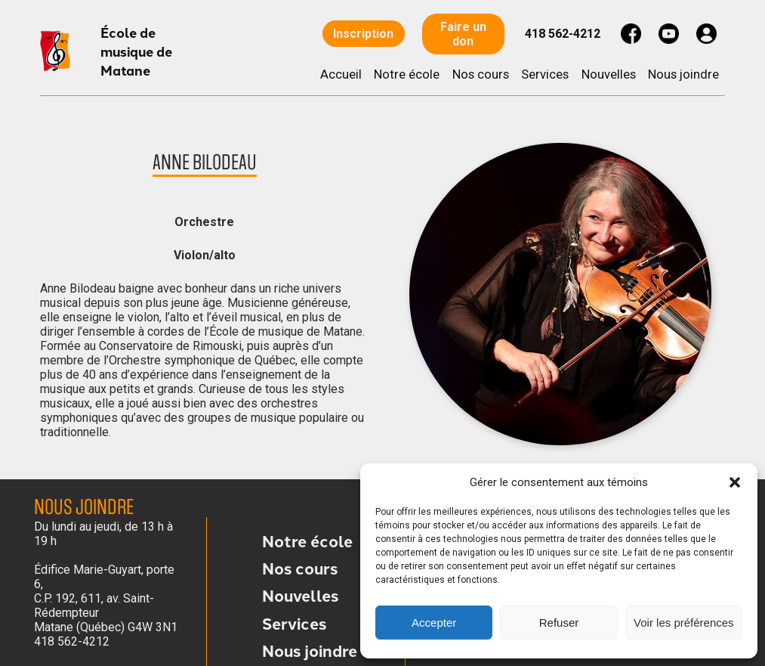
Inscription (364, 33)
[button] (734, 482)
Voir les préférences (684, 622)
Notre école (407, 74)
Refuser (559, 622)
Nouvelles (608, 74)
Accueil (341, 74)
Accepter (434, 622)
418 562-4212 (562, 33)
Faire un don (463, 34)
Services (545, 74)
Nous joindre (683, 74)
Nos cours (480, 74)
